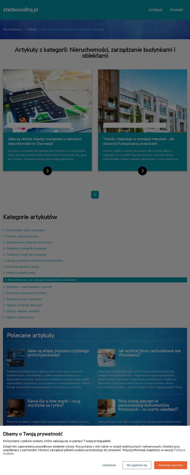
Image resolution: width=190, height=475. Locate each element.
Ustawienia (109, 465)
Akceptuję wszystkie (170, 465)
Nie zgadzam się (137, 465)
